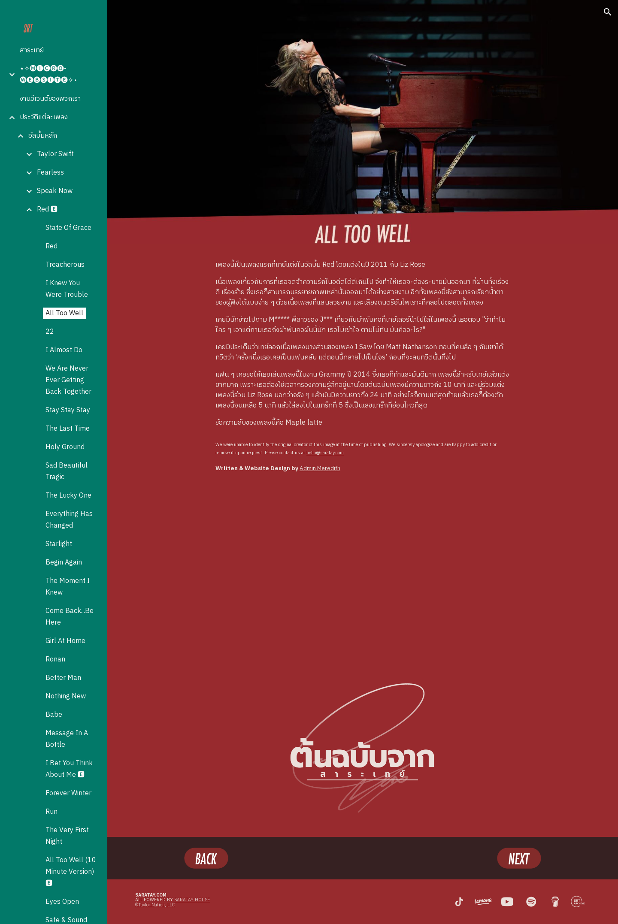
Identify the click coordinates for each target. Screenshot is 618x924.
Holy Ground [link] (65, 447)
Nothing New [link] (65, 696)
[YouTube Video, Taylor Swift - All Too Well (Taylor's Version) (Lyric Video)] (362, 570)
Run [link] (51, 812)
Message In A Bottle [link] (66, 739)
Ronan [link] (55, 659)
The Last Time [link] (67, 429)
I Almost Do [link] (63, 350)
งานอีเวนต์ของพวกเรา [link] (50, 99)
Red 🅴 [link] (47, 209)
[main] (362, 344)
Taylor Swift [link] (55, 154)
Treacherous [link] (65, 265)
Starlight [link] (58, 544)
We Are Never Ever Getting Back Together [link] (68, 380)
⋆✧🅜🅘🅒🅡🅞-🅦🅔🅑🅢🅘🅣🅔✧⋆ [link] (49, 74)
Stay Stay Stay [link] (67, 410)
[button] (607, 12)
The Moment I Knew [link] (67, 586)
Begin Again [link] (63, 562)
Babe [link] (53, 715)
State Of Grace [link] (68, 228)
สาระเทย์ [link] (32, 50)
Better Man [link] (63, 678)
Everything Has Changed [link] (69, 519)
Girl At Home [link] (65, 641)
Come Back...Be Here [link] (69, 616)
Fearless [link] (50, 172)
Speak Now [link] (55, 191)
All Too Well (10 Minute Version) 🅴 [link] (70, 872)
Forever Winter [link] (68, 793)
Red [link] (51, 246)
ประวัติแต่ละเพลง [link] (44, 117)
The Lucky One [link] (68, 495)
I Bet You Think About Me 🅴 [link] (69, 769)
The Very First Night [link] (67, 836)
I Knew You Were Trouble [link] (66, 289)
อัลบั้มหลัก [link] (42, 136)
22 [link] (49, 332)
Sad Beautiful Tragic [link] (66, 471)
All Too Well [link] (64, 313)
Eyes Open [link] (62, 902)
